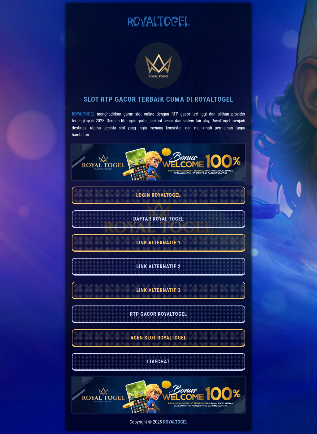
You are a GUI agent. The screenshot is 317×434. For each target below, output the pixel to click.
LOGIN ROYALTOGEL (158, 195)
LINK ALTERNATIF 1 (158, 243)
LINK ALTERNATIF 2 (158, 266)
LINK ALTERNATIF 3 (158, 290)
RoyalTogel (83, 114)
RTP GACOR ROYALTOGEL (158, 314)
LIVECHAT (158, 361)
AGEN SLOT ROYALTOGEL (158, 338)
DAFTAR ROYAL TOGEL (158, 219)
